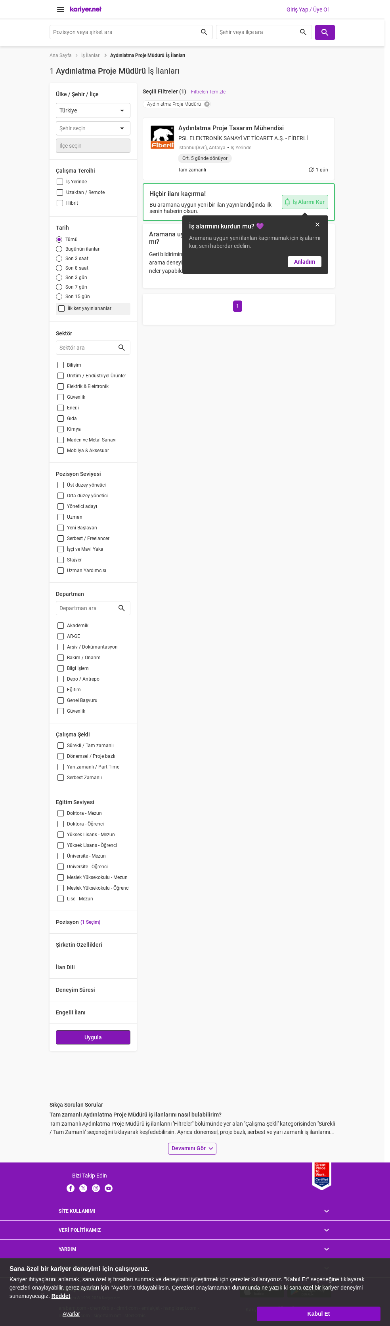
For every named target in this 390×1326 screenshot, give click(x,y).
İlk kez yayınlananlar (89, 308)
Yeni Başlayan (82, 528)
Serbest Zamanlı (84, 777)
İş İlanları (91, 55)
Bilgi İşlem (78, 668)
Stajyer (74, 560)
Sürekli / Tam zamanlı (90, 745)
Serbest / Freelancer (88, 538)
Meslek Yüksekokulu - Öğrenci (98, 888)
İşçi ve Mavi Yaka (85, 549)
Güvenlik (76, 397)
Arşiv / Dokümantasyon (92, 647)
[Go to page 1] (237, 306)
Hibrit (72, 203)
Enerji (73, 408)
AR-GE (73, 636)
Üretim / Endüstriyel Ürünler (96, 376)
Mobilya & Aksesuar (88, 450)
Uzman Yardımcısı (86, 570)
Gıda (72, 418)
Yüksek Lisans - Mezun (91, 834)
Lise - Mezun (80, 899)
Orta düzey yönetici (87, 495)
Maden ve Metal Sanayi (92, 440)
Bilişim (74, 365)
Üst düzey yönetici (86, 485)
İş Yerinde (76, 182)
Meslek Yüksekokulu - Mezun (97, 877)
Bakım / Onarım (84, 657)
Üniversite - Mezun (86, 856)
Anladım (304, 262)
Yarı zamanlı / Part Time (93, 767)
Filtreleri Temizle (208, 92)
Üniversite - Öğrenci (87, 866)
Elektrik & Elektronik (88, 386)
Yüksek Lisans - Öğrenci (92, 845)
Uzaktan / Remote (85, 192)
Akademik (77, 625)
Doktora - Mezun (84, 813)
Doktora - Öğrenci (85, 824)
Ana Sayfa (61, 55)
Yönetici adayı (82, 506)
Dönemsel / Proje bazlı (91, 756)
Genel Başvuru (82, 700)
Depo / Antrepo (83, 679)
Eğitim (74, 689)
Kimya (74, 429)
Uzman (74, 517)
